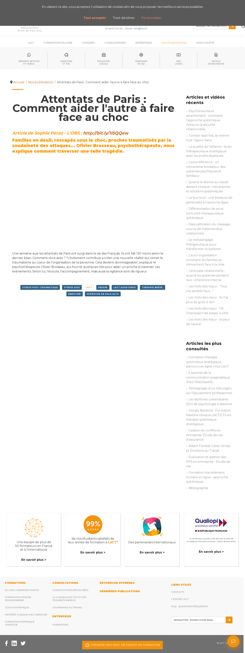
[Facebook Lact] (6, 643)
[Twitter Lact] (23, 643)
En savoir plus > (33, 560)
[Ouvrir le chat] (233, 641)
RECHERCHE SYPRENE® (117, 583)
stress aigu (72, 287)
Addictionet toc (66, 62)
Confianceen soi (141, 62)
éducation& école (103, 62)
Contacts (177, 592)
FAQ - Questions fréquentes (189, 606)
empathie (74, 294)
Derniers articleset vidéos (29, 62)
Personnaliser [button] (151, 18)
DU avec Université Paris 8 (22, 590)
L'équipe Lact (180, 599)
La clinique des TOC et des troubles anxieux (69, 599)
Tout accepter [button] (94, 18)
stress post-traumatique (40, 287)
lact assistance (125, 287)
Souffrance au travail (67, 607)
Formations (60, 624)
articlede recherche (216, 62)
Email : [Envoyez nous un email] (136, 28)
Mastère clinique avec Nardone (26, 614)
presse (103, 287)
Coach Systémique (17, 607)
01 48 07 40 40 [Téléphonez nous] (113, 28)
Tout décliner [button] (124, 18)
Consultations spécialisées (70, 590)
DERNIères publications (120, 591)
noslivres (178, 62)
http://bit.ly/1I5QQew (105, 133)
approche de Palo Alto (103, 294)
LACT (89, 287)
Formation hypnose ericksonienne (18, 599)
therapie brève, (152, 287)
